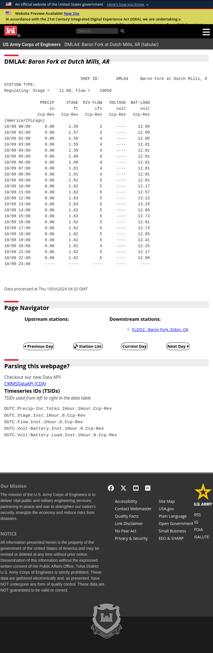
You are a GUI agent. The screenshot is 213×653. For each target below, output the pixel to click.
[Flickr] (148, 488)
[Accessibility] (133, 502)
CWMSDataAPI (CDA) (25, 384)
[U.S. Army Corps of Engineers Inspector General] (203, 522)
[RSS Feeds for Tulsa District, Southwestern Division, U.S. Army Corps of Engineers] (203, 515)
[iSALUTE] (203, 537)
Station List (88, 346)
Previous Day (38, 346)
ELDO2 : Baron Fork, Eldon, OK (160, 329)
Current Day (134, 346)
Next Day (178, 346)
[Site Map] (176, 502)
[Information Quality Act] (133, 516)
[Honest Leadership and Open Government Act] (176, 524)
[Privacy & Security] (133, 539)
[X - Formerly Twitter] (123, 488)
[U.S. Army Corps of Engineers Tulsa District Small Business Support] (176, 531)
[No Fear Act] (133, 531)
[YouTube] (136, 488)
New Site (71, 13)
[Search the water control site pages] (97, 31)
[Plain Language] (176, 516)
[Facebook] (111, 488)
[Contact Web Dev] (133, 509)
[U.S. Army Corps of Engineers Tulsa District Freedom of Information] (203, 530)
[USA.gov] (176, 509)
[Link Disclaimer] (133, 524)
